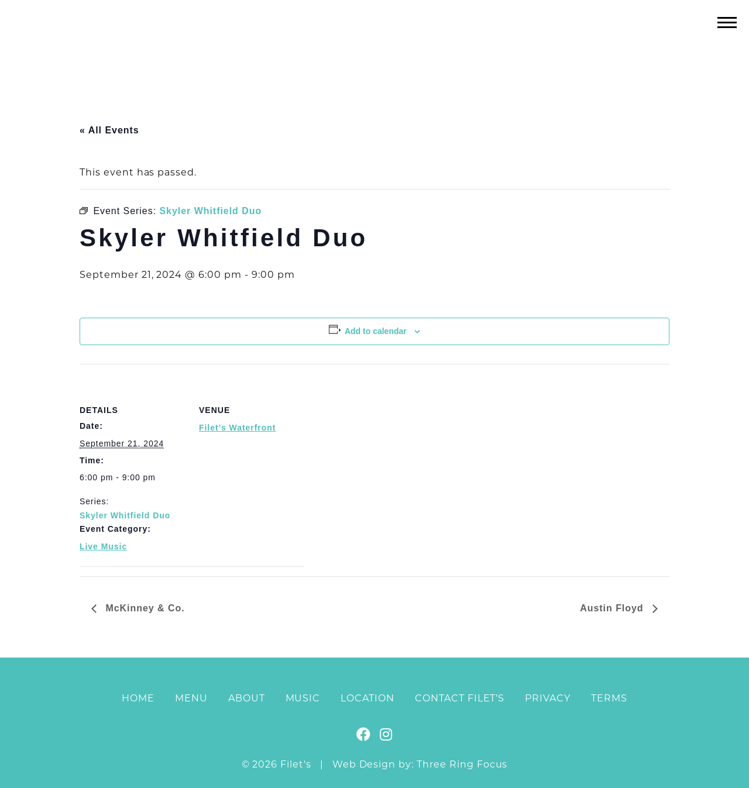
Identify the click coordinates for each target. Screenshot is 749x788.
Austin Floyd (613, 608)
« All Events (109, 130)
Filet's (375, 46)
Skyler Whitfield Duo (125, 515)
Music (303, 698)
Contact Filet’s (459, 698)
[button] (727, 22)
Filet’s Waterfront (237, 427)
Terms (609, 698)
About (246, 698)
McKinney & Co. (143, 608)
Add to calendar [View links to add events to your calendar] (376, 331)
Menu (191, 698)
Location (367, 698)
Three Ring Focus (462, 764)
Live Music (103, 546)
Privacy (548, 698)
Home (138, 698)
